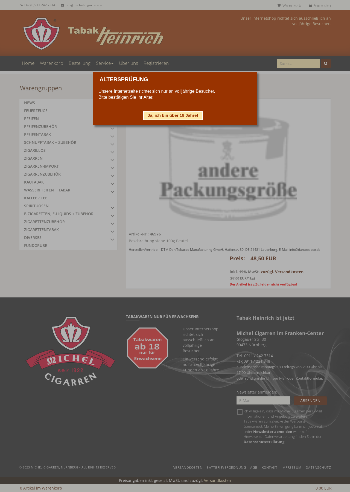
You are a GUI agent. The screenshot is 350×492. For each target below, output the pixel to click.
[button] (173, 115)
